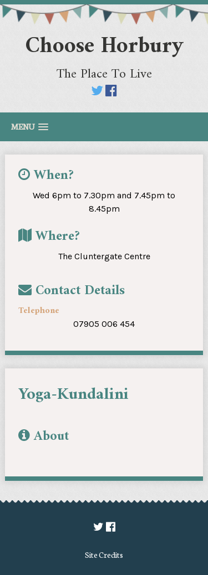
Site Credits (104, 554)
